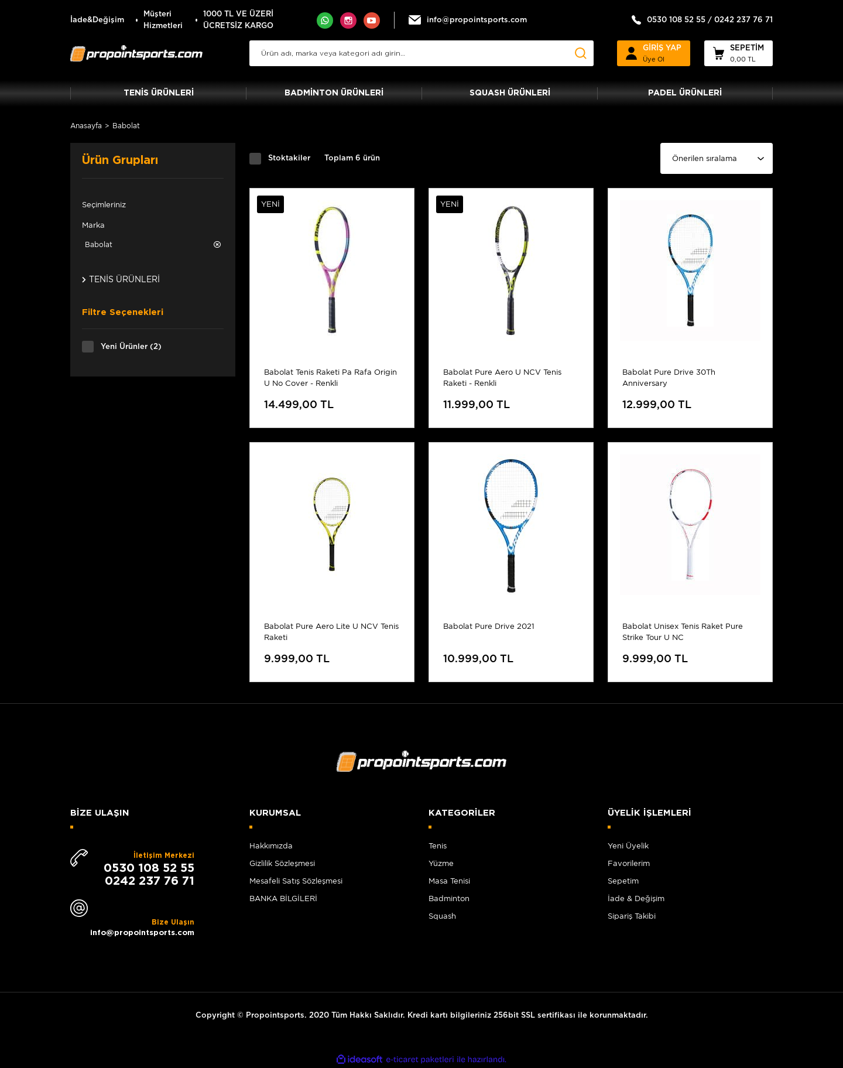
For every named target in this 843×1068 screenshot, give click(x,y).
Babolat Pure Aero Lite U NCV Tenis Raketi (331, 632)
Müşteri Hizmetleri (163, 20)
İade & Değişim (636, 898)
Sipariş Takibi (632, 916)
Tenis (438, 845)
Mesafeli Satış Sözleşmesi (295, 881)
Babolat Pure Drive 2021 (488, 626)
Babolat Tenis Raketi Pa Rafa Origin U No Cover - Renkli (330, 378)
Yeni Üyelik (628, 845)
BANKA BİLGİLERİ (283, 898)
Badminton (449, 898)
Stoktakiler (289, 158)
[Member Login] (653, 53)
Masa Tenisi (449, 881)
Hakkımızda (271, 845)
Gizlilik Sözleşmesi (282, 863)
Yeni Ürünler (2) (131, 347)
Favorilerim (629, 863)
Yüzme (441, 863)
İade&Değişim (97, 20)
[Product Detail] (332, 204)
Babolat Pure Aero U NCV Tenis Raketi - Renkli (502, 378)
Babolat (126, 125)
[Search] (421, 53)
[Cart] (738, 53)
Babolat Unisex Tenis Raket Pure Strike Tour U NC (682, 632)
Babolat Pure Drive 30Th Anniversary (668, 378)
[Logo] (136, 53)
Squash (442, 916)
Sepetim (623, 881)
